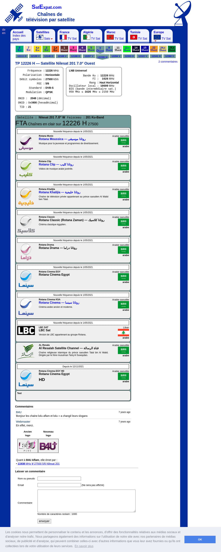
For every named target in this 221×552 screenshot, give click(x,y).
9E (19, 48)
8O (109, 48)
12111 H (21, 56)
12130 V (35, 56)
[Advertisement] (206, 85)
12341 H (156, 56)
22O (154, 48)
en (3, 33)
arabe (126, 146)
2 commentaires (168, 61)
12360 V (169, 56)
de (3, 29)
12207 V (88, 56)
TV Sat (68, 36)
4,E (37, 49)
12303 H (129, 56)
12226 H (102, 57)
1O (64, 48)
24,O (163, 49)
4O (82, 48)
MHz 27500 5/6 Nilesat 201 (39, 463)
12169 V (62, 56)
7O (100, 49)
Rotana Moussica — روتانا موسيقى (62, 139)
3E (46, 48)
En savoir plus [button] (84, 546)
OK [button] (200, 539)
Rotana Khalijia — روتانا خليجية (59, 192)
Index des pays (19, 36)
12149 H (48, 56)
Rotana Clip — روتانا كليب (56, 164)
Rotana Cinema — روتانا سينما (59, 302)
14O (136, 48)
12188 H (75, 56)
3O (73, 48)
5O (91, 48)
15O (145, 48)
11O (118, 48)
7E (28, 48)
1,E (55, 49)
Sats (44, 35)
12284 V (115, 56)
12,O (127, 49)
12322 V (142, 56)
